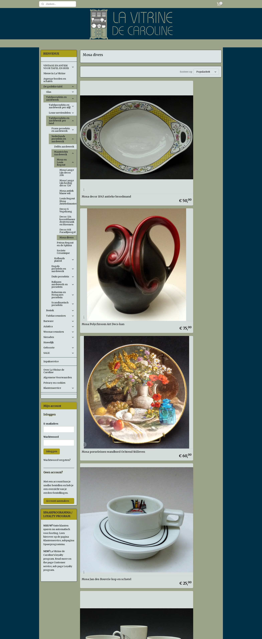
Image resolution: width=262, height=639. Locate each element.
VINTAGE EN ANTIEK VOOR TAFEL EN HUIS (58, 67)
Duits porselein (62, 276)
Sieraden (58, 337)
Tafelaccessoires (60, 315)
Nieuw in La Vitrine (54, 73)
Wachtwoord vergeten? (57, 460)
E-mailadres (50, 423)
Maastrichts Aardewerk (64, 153)
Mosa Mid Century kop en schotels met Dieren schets (148, 187)
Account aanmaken (57, 500)
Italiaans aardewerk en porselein (62, 284)
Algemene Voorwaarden (57, 377)
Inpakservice (51, 361)
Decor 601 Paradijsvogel (67, 231)
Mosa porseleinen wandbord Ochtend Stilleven (197, 127)
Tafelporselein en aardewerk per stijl (61, 106)
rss (153, 633)
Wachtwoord (51, 436)
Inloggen (51, 451)
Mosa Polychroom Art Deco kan (148, 127)
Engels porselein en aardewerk (62, 269)
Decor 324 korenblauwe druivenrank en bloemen (67, 220)
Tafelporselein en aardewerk (60, 98)
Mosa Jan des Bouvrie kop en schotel (101, 187)
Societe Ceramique (63, 252)
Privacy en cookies (54, 382)
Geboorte (58, 347)
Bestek (60, 310)
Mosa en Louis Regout (65, 162)
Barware (58, 321)
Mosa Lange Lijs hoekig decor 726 (66, 183)
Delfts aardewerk (64, 146)
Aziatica (58, 326)
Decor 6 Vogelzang (65, 210)
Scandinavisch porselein (62, 304)
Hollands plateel (64, 259)
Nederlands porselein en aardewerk (62, 139)
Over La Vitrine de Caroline (53, 371)
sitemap (147, 633)
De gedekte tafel (58, 86)
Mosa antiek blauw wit (66, 192)
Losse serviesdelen (61, 112)
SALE (58, 352)
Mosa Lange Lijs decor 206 (66, 172)
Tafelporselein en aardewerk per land (61, 121)
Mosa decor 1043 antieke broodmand (98, 127)
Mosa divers (66, 237)
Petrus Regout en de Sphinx (65, 244)
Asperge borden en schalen (54, 80)
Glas (60, 91)
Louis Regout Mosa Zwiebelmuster (68, 201)
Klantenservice (58, 387)
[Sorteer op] (206, 72)
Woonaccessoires (58, 331)
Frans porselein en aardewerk (62, 129)
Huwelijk (48, 342)
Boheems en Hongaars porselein (62, 295)
